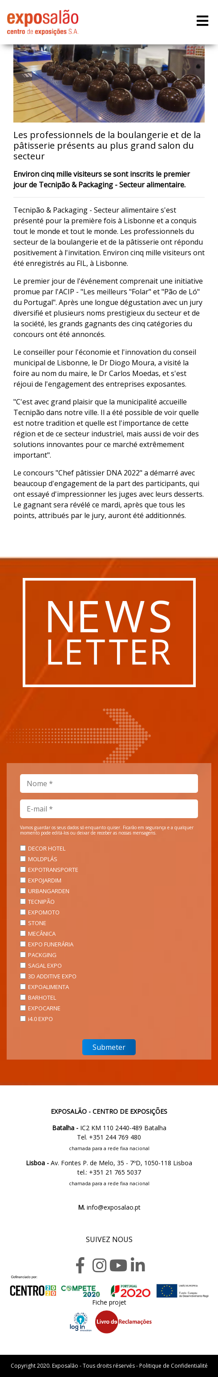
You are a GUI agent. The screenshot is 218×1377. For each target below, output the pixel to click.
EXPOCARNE (44, 1008)
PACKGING (42, 955)
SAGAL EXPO (45, 965)
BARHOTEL (42, 997)
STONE (37, 923)
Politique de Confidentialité (173, 1365)
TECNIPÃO (41, 902)
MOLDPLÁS (42, 859)
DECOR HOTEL (46, 848)
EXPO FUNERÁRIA (50, 944)
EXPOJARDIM (44, 880)
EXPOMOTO (44, 912)
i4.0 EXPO (40, 1019)
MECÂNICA (42, 934)
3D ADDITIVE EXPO (52, 976)
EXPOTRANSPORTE (53, 870)
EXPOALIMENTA (48, 987)
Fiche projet (109, 1302)
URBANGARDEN (48, 891)
